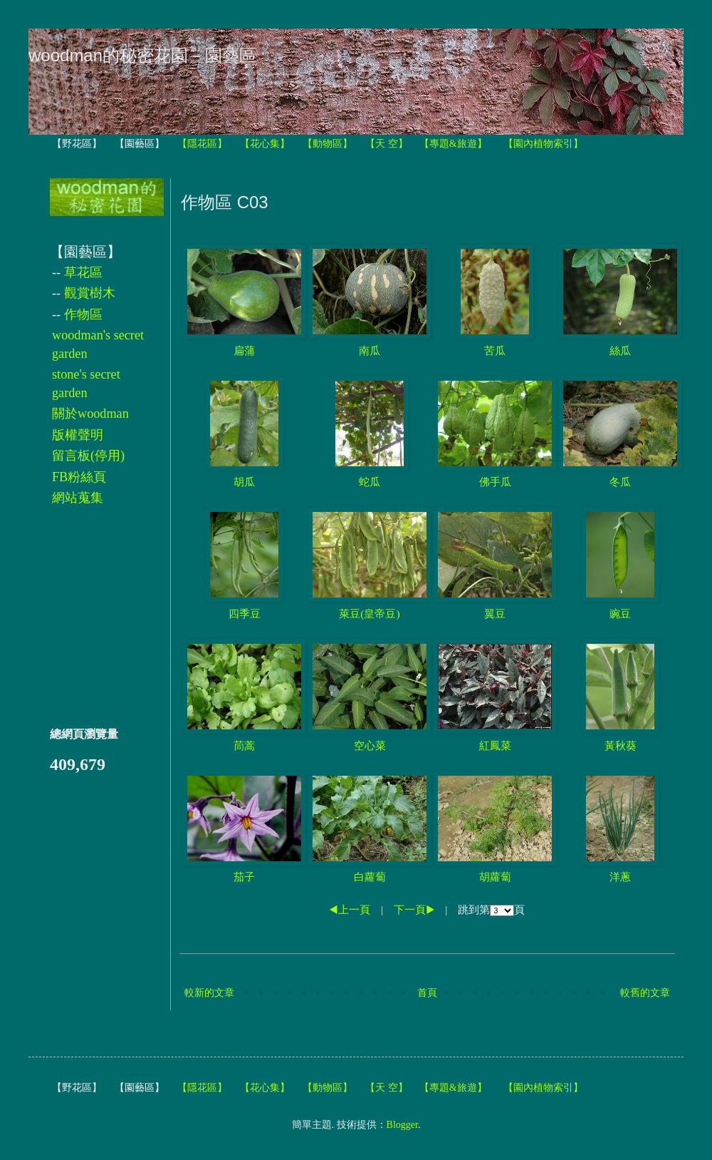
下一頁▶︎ (414, 909)
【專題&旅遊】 (453, 143)
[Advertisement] (92, 616)
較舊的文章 (645, 992)
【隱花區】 (202, 143)
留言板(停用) (88, 455)
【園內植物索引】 (543, 143)
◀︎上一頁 (350, 909)
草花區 (83, 272)
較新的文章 (209, 992)
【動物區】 (327, 143)
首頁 (427, 992)
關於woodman (90, 413)
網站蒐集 (77, 498)
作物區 (83, 314)
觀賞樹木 (89, 293)
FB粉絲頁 (79, 477)
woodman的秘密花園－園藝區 (142, 55)
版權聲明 (77, 435)
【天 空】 (386, 143)
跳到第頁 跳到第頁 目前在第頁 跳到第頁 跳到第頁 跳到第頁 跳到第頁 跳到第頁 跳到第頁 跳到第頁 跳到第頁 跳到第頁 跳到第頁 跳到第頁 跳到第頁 (502, 910)
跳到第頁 (491, 909)
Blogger (402, 1124)
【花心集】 (265, 143)
